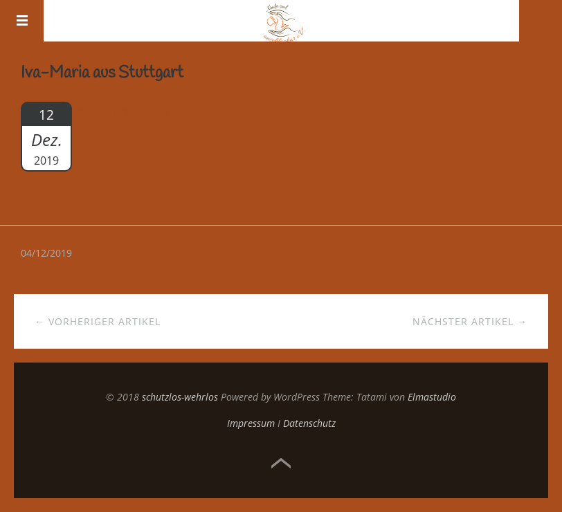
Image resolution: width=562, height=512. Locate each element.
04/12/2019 (46, 252)
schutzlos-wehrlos (180, 396)
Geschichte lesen (122, 112)
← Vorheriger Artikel (98, 321)
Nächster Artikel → (470, 321)
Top (281, 463)
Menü (22, 21)
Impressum (251, 423)
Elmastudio (432, 396)
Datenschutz (309, 423)
